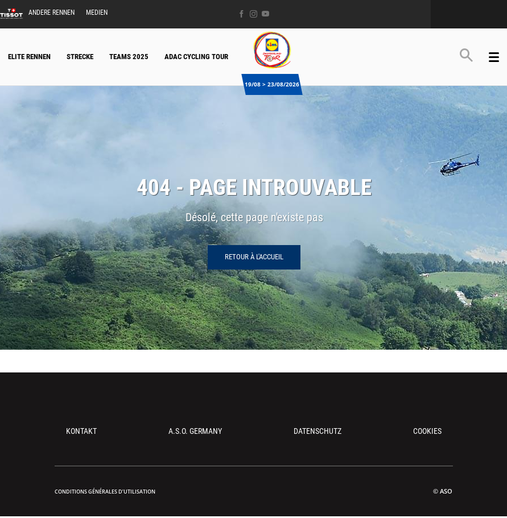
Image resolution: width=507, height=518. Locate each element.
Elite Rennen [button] (29, 56)
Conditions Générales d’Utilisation (105, 491)
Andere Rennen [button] (51, 12)
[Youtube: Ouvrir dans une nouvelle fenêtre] (265, 14)
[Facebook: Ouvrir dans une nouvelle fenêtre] (242, 14)
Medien (97, 12)
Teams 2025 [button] (129, 56)
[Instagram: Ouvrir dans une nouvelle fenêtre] (253, 14)
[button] (466, 54)
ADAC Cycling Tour (196, 56)
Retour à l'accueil (254, 256)
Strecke (80, 56)
